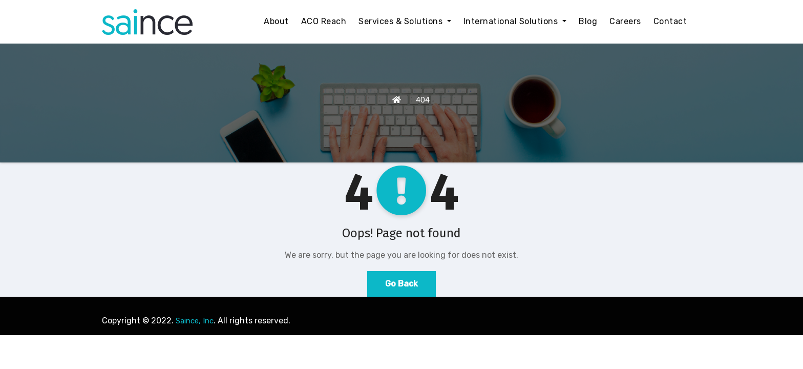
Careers (625, 21)
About (276, 21)
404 (423, 100)
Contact (670, 21)
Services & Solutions (404, 21)
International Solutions (514, 21)
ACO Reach (324, 21)
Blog (588, 21)
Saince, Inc (195, 320)
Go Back (401, 284)
